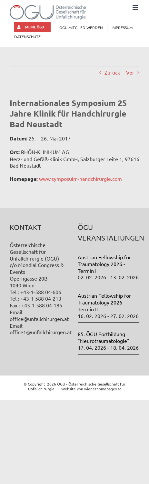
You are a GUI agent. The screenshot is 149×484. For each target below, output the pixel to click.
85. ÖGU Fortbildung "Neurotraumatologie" (103, 337)
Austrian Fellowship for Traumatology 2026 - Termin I (104, 264)
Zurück (112, 72)
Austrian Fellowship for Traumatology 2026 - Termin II (104, 302)
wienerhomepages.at (102, 388)
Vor (130, 72)
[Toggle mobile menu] (136, 7)
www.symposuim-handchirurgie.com (80, 178)
